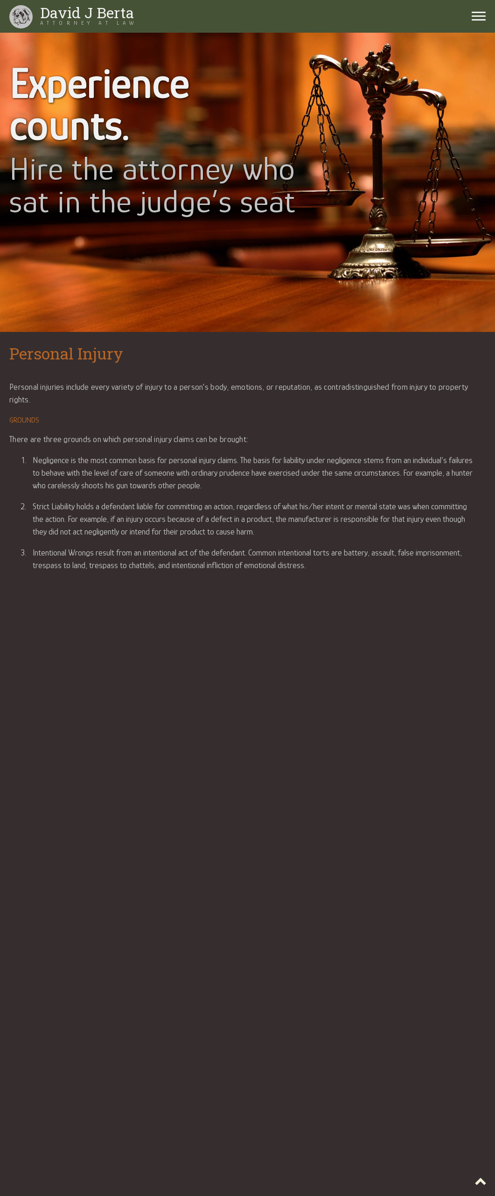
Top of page (480, 1182)
